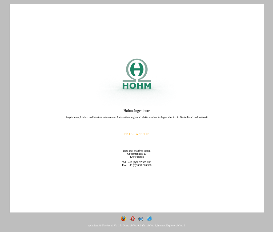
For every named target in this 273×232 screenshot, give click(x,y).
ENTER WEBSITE (136, 134)
